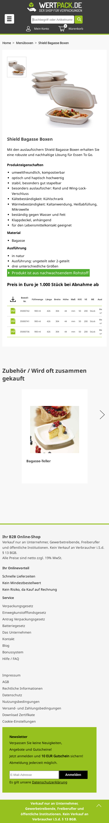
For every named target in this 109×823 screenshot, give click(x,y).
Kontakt (8, 639)
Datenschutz (12, 695)
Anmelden (73, 775)
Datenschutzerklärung (49, 782)
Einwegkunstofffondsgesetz (24, 612)
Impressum (11, 675)
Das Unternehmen (16, 632)
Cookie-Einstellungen (19, 721)
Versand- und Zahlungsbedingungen (31, 708)
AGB (5, 682)
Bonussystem (12, 652)
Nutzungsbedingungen (21, 701)
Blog (5, 645)
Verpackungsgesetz (17, 606)
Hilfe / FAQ (10, 658)
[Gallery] (54, 436)
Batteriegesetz (13, 625)
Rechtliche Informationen (22, 688)
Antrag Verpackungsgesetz (23, 619)
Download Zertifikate (18, 714)
